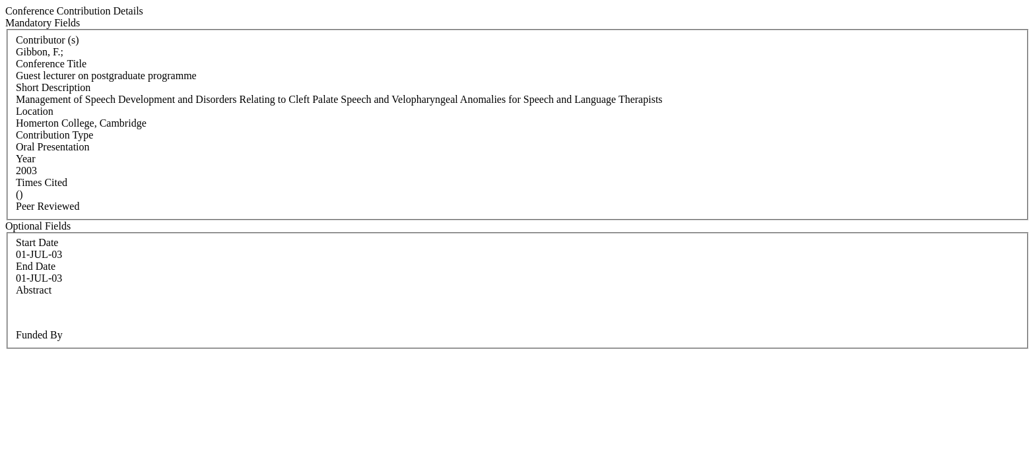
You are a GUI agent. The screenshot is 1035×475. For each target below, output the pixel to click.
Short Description (53, 87)
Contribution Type (54, 135)
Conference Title (51, 63)
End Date (35, 266)
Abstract (33, 290)
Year (25, 158)
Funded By (39, 334)
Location (34, 111)
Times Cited (41, 182)
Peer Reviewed (47, 206)
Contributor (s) (47, 40)
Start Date (37, 242)
